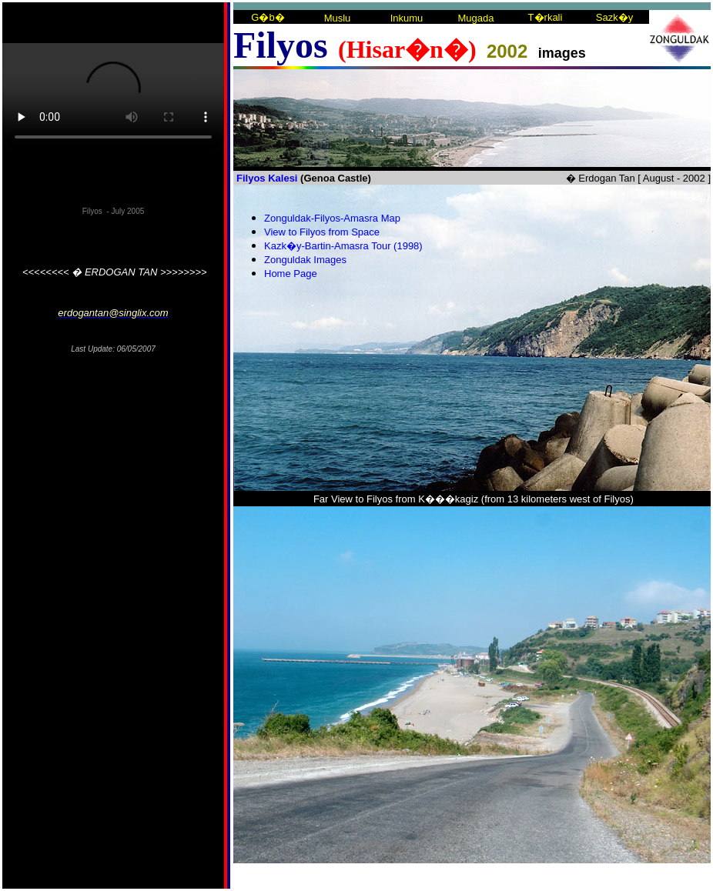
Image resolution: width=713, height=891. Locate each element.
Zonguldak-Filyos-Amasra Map (332, 218)
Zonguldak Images (305, 259)
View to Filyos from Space (322, 232)
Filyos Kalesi (266, 178)
